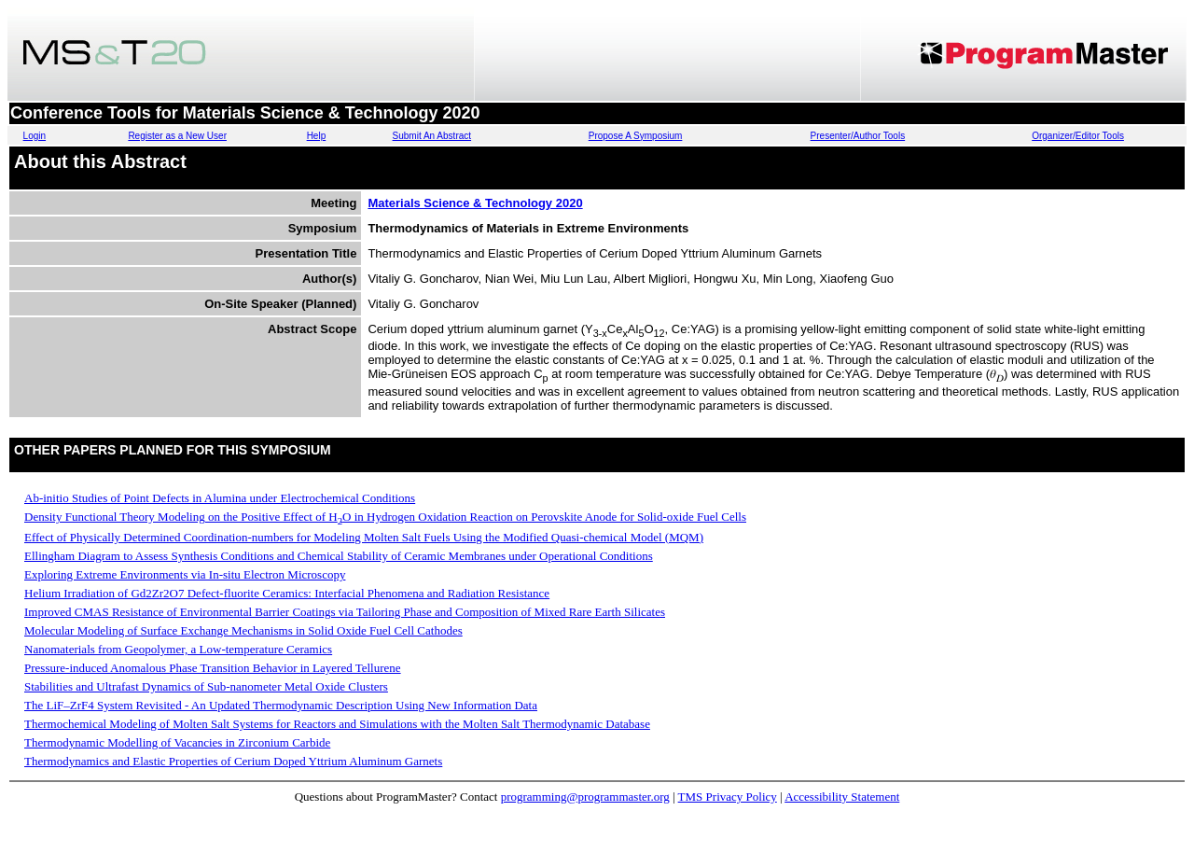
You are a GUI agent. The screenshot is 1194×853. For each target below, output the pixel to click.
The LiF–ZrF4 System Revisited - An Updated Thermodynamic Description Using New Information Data (280, 705)
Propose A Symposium (636, 136)
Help (316, 136)
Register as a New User (177, 136)
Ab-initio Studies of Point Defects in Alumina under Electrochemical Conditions (219, 498)
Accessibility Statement (841, 797)
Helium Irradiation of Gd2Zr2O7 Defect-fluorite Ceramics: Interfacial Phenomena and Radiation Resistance (286, 593)
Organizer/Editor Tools (1078, 136)
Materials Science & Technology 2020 (475, 203)
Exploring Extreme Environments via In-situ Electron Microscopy (184, 574)
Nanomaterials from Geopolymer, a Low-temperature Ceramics (178, 649)
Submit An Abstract (432, 136)
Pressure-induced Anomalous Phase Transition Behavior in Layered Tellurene (212, 668)
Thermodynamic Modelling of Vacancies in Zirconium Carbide (177, 742)
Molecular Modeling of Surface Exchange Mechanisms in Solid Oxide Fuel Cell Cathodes (243, 630)
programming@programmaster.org (585, 797)
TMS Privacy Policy (727, 797)
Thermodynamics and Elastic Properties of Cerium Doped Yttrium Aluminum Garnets (233, 761)
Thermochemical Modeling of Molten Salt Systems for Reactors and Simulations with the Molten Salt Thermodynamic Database (337, 724)
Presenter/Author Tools (858, 136)
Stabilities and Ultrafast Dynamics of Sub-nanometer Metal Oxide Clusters (206, 686)
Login (34, 136)
